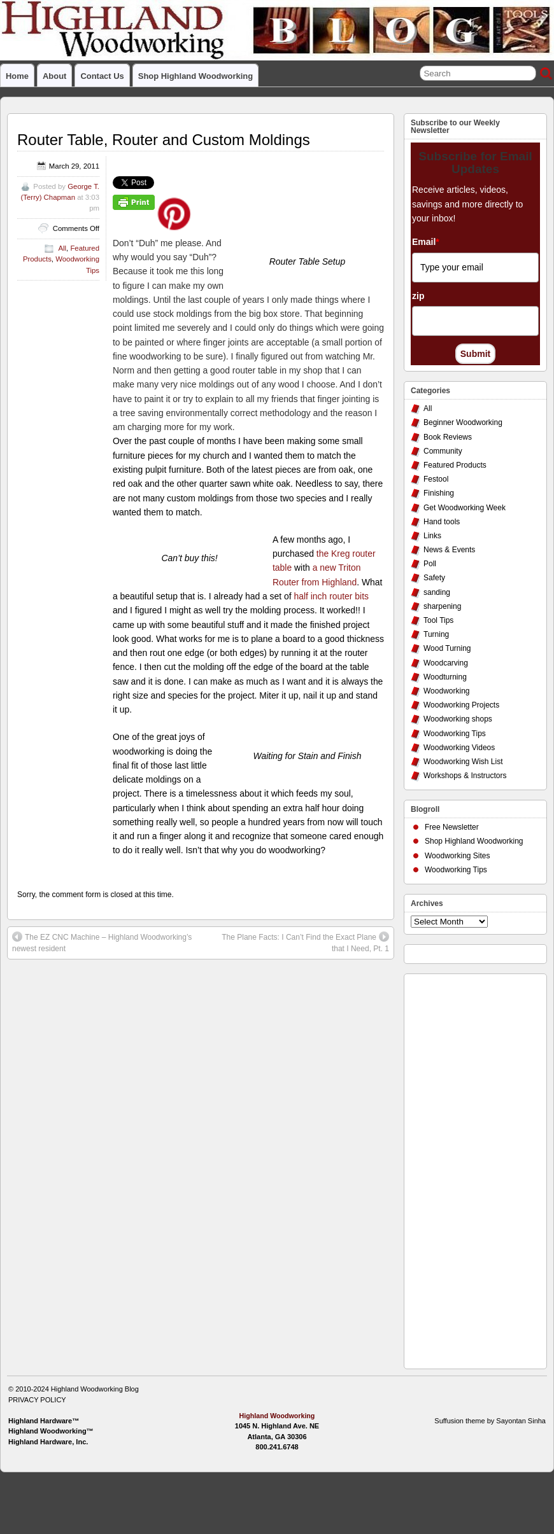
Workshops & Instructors (465, 775)
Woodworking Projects (461, 705)
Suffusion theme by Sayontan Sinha (490, 1421)
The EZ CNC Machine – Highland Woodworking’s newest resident (102, 942)
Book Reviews (447, 437)
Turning (436, 634)
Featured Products (455, 465)
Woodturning (445, 677)
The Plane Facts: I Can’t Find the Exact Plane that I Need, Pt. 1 (305, 942)
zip (418, 296)
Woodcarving (445, 663)
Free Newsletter (452, 827)
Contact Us (102, 76)
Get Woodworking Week (464, 507)
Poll (429, 563)
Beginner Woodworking (462, 422)
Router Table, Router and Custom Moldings (163, 139)
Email (425, 242)
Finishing (438, 493)
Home (17, 76)
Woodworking (446, 691)
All (62, 248)
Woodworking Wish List (463, 761)
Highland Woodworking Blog (95, 1389)
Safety (434, 577)
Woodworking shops (457, 719)
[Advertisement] (462, 1168)
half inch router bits (331, 596)
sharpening (442, 606)
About (54, 76)
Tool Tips (438, 620)
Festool (435, 479)
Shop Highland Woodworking (195, 76)
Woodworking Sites (457, 855)
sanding (436, 592)
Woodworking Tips (454, 733)
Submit (475, 354)
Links (432, 535)
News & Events (449, 549)
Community (442, 451)
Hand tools (441, 521)
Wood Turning (447, 648)
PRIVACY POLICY (37, 1400)
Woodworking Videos (459, 747)
